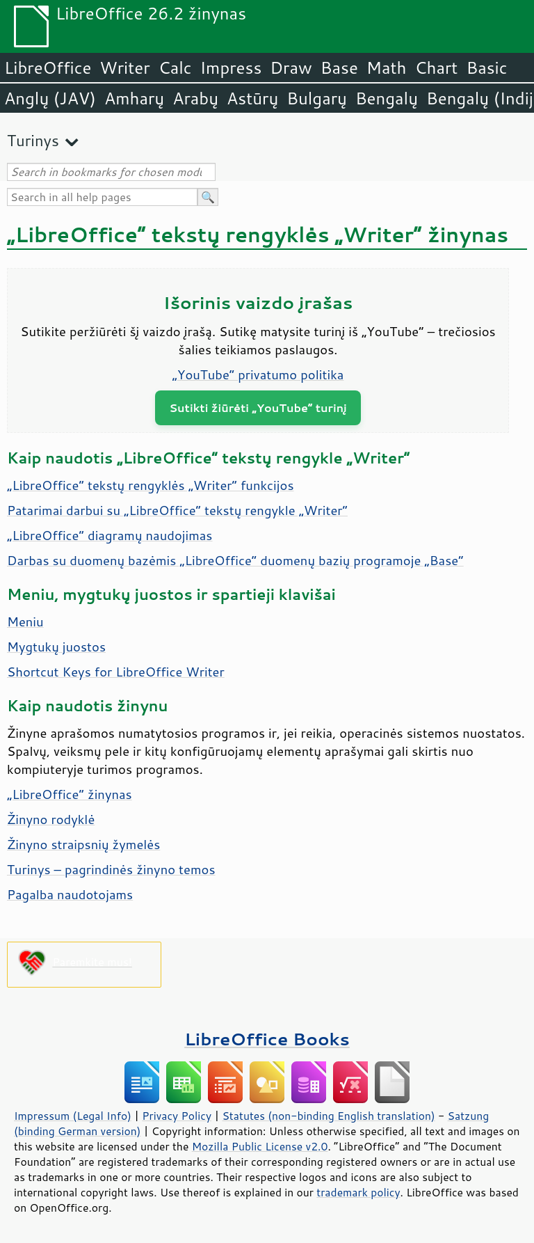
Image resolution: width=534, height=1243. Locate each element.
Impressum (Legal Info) (72, 1115)
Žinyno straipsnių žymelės (83, 844)
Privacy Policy (176, 1115)
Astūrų (252, 98)
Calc (175, 67)
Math (386, 67)
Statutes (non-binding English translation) (328, 1115)
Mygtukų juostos (56, 647)
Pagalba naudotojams (70, 894)
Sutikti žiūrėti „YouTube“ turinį (258, 407)
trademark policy (358, 1192)
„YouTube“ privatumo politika (258, 374)
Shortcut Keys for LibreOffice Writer (116, 672)
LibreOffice (47, 67)
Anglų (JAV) (50, 98)
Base (339, 67)
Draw (291, 67)
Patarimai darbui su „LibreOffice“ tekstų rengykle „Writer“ (177, 510)
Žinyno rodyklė (51, 819)
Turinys (33, 140)
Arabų (195, 98)
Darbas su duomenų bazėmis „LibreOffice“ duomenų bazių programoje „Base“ (235, 560)
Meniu (25, 621)
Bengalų (386, 98)
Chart (436, 67)
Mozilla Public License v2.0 (260, 1146)
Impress (231, 67)
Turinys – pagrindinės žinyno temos (111, 869)
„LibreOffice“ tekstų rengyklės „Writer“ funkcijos (150, 485)
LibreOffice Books (267, 1039)
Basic (486, 67)
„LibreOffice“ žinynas (69, 794)
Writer (124, 67)
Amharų (134, 98)
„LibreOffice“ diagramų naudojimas (110, 535)
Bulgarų (316, 98)
